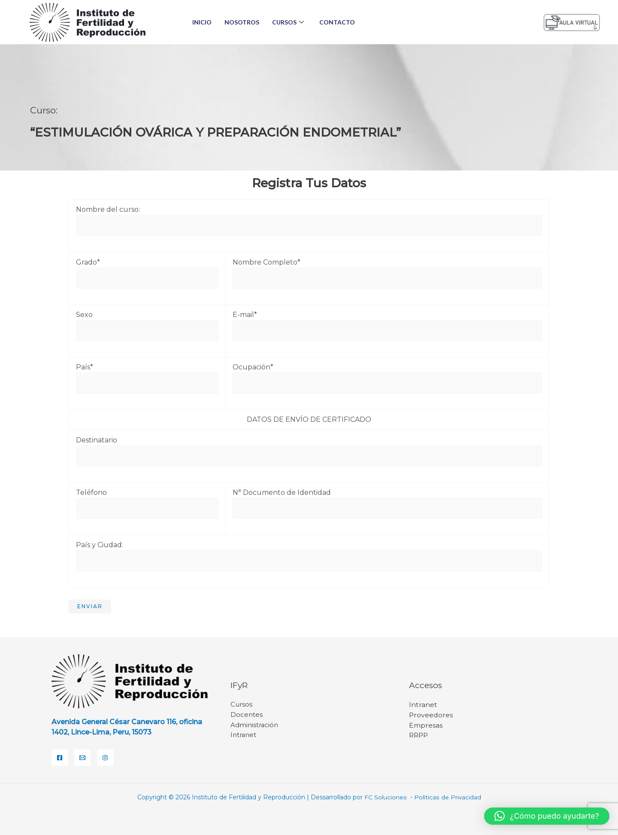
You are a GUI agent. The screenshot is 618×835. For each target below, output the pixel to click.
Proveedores (431, 715)
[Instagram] (105, 758)
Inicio (202, 22)
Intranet (243, 735)
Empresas (425, 725)
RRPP (419, 735)
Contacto (337, 22)
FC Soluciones (386, 797)
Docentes (246, 715)
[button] (546, 816)
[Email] (82, 758)
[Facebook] (60, 758)
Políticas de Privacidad (447, 797)
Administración (254, 725)
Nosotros (241, 22)
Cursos (288, 22)
